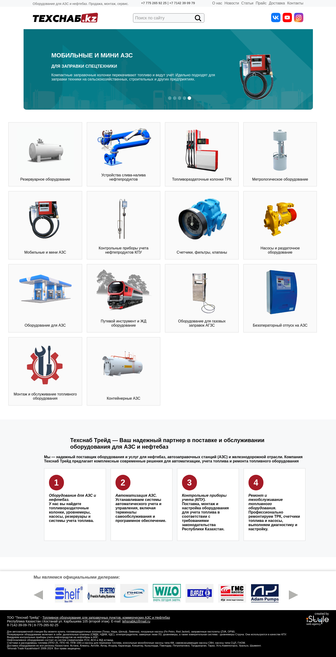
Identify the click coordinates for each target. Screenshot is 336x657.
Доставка (277, 3)
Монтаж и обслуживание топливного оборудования (45, 371)
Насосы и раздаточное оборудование (280, 225)
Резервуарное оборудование (45, 154)
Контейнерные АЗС (123, 371)
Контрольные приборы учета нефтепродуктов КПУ (123, 225)
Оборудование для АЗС (45, 298)
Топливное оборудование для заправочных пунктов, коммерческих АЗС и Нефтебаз (106, 617)
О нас (217, 3)
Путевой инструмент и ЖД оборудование (123, 298)
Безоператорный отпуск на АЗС (280, 298)
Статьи (247, 3)
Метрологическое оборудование (280, 154)
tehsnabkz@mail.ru (136, 621)
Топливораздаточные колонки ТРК (202, 154)
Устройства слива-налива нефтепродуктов (123, 154)
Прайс (261, 3)
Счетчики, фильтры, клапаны (202, 225)
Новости (231, 3)
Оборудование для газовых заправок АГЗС (201, 298)
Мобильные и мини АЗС (45, 225)
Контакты (295, 3)
